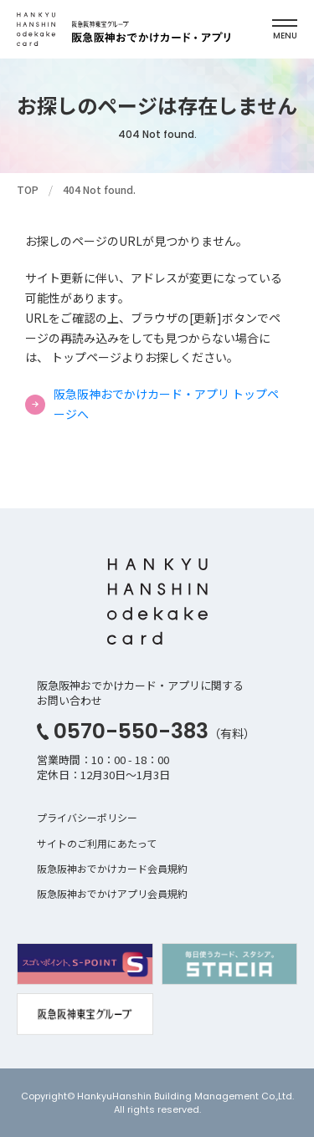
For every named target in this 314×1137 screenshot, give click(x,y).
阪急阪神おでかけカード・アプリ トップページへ (166, 403)
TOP (28, 189)
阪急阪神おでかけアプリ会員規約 (112, 893)
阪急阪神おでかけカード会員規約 (112, 868)
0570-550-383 (131, 731)
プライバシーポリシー (87, 817)
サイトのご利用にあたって (97, 843)
